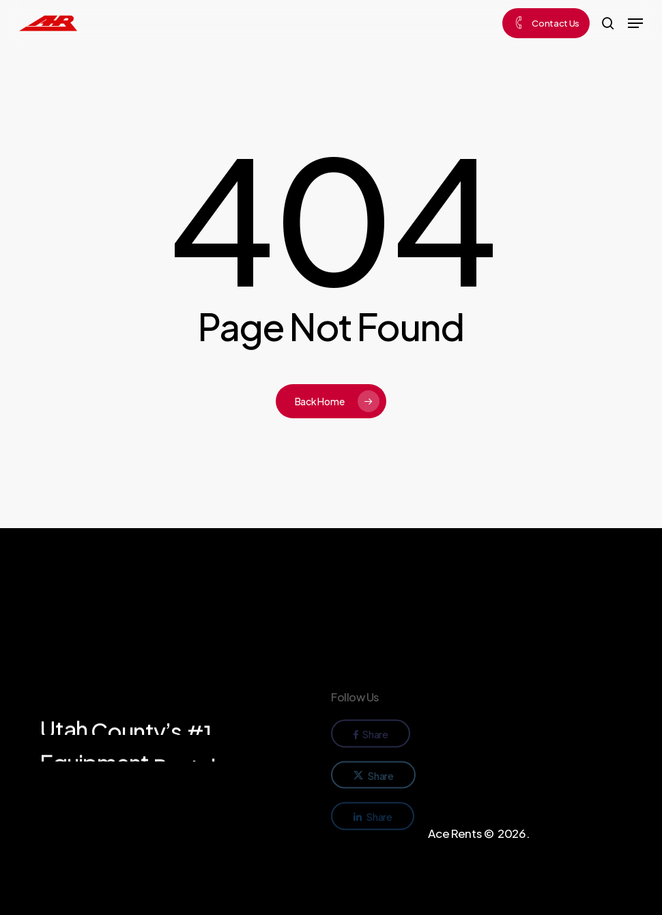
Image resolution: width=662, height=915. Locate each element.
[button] (635, 23)
